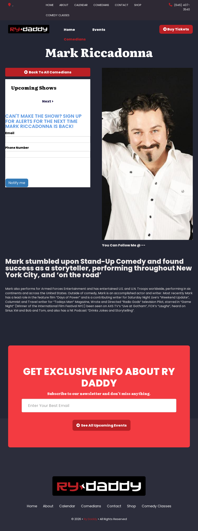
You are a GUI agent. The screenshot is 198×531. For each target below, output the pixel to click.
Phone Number (17, 148)
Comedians (101, 5)
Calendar (81, 5)
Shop (137, 5)
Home (50, 5)
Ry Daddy (90, 519)
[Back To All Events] (47, 72)
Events (98, 29)
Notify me (17, 182)
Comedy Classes (57, 15)
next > (47, 101)
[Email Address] (99, 405)
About (63, 5)
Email (9, 133)
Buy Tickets (176, 29)
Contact (121, 5)
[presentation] (34, 168)
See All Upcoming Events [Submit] (101, 425)
